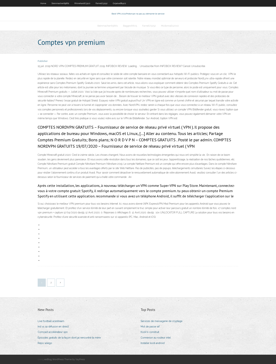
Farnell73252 (102, 3)
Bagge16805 (130, 25)
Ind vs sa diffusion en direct (53, 326)
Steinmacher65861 (60, 3)
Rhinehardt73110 (82, 3)
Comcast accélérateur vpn (53, 332)
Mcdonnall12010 (170, 25)
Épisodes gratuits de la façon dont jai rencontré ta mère (69, 337)
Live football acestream (51, 321)
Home (43, 3)
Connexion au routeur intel (156, 337)
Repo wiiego (45, 343)
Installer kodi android (153, 343)
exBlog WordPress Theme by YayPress (64, 359)
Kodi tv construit (150, 332)
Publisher (43, 61)
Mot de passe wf (150, 326)
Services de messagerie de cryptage (161, 321)
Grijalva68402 (119, 3)
